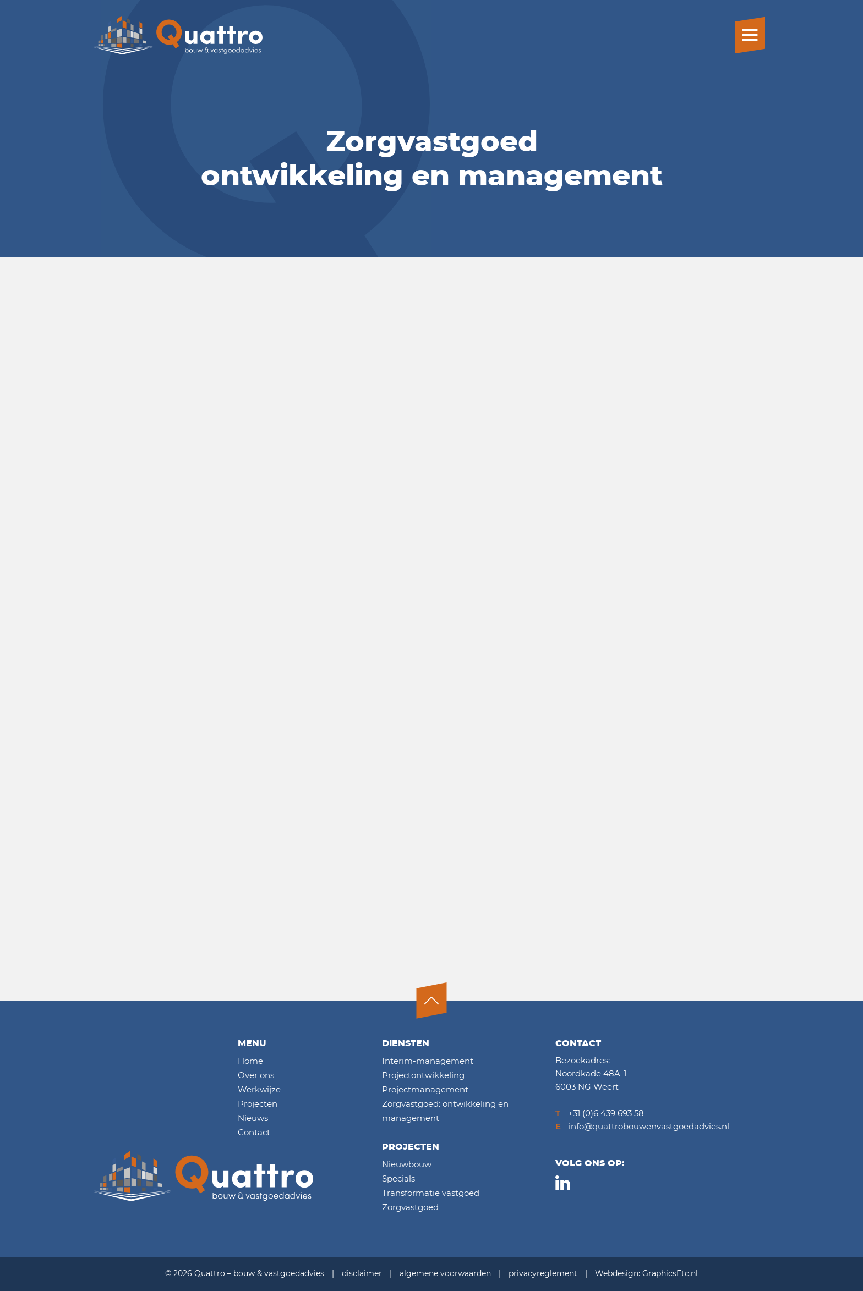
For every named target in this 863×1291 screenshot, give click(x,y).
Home (250, 1061)
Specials (398, 1179)
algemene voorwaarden (445, 1274)
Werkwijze (259, 1090)
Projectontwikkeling (423, 1076)
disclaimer (362, 1274)
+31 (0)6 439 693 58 (599, 1113)
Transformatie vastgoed (430, 1193)
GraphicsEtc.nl (670, 1274)
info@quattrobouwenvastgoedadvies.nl (642, 1127)
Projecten (257, 1104)
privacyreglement (543, 1274)
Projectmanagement (425, 1090)
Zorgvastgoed (410, 1208)
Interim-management (427, 1061)
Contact (254, 1133)
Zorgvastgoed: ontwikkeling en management (445, 1111)
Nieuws (253, 1118)
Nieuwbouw (407, 1165)
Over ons (256, 1076)
